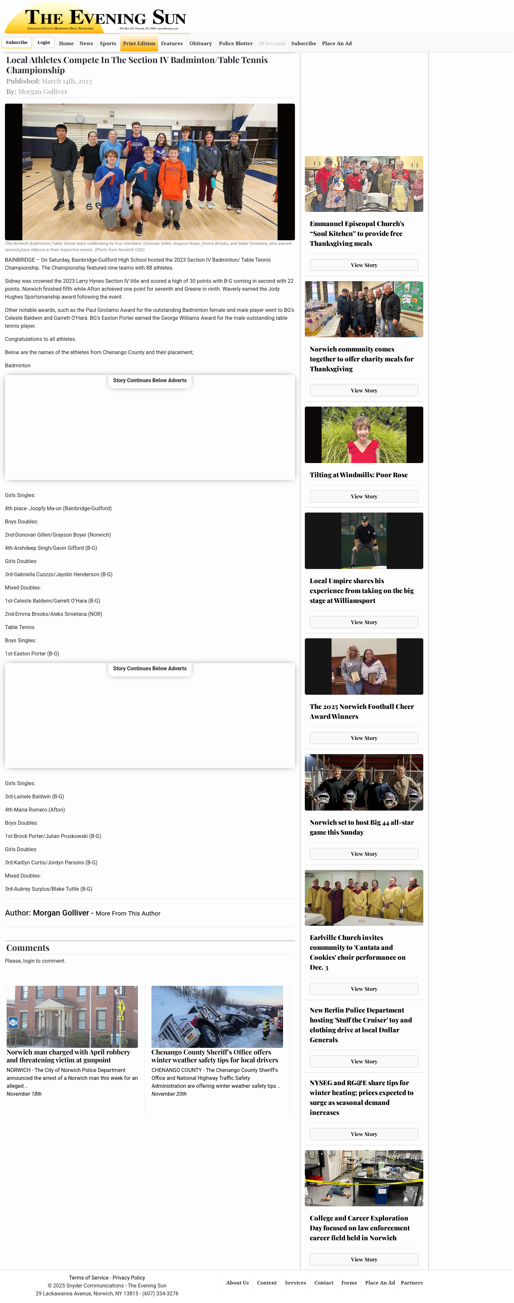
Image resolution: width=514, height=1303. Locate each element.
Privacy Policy (128, 1278)
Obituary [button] (200, 44)
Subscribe (16, 42)
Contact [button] (324, 1283)
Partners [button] (412, 1283)
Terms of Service (89, 1278)
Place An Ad (337, 44)
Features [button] (172, 44)
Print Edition (139, 44)
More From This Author (128, 913)
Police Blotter (236, 44)
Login (44, 42)
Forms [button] (349, 1283)
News (86, 44)
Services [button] (296, 1283)
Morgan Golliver (62, 913)
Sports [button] (108, 44)
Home (66, 44)
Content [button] (267, 1283)
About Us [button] (238, 1283)
